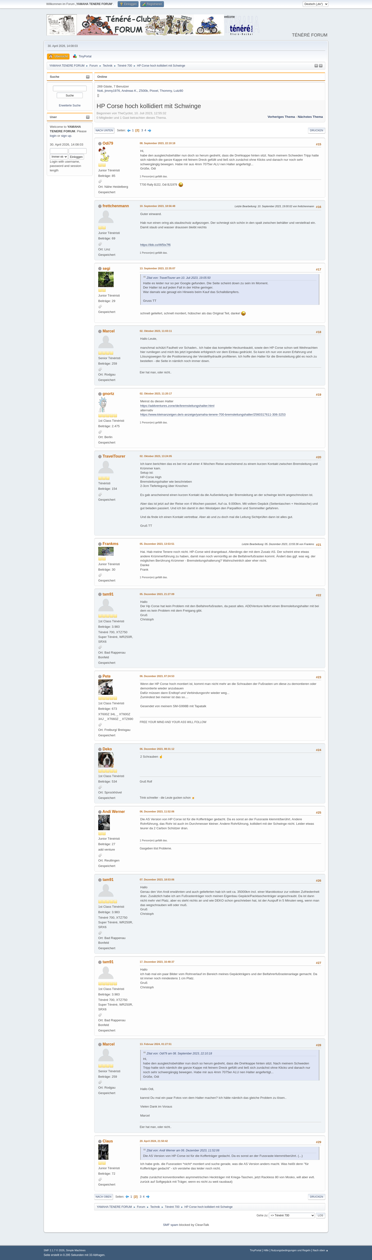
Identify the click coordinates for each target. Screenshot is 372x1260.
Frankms (110, 544)
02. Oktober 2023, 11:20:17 (156, 393)
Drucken (316, 130)
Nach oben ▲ (320, 1250)
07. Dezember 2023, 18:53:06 (157, 879)
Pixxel (154, 90)
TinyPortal (255, 1250)
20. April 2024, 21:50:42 (154, 1141)
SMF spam (170, 1225)
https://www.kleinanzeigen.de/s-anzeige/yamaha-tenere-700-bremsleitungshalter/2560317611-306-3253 (213, 414)
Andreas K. (129, 90)
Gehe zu (261, 1215)
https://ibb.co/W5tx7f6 (155, 245)
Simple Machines (75, 1250)
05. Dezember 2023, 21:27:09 (157, 594)
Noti (100, 90)
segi (106, 268)
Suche (54, 76)
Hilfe (266, 1250)
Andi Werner (113, 812)
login (53, 135)
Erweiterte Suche (69, 105)
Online (102, 76)
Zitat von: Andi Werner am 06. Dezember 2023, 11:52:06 (183, 1150)
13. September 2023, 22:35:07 (157, 268)
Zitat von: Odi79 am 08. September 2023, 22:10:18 (179, 1053)
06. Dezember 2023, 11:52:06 (157, 811)
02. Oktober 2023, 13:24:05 (156, 456)
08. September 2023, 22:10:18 (157, 143)
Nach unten (104, 130)
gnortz (108, 394)
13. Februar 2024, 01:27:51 (156, 1044)
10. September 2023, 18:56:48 (157, 206)
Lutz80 (178, 90)
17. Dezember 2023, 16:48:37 (157, 961)
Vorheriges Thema (281, 117)
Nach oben (104, 1196)
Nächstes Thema (310, 117)
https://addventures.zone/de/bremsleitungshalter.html (177, 406)
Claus (107, 1141)
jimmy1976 (112, 90)
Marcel (108, 331)
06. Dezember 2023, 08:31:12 (157, 748)
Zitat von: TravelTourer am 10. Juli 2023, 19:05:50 (178, 277)
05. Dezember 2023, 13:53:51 (157, 543)
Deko (107, 749)
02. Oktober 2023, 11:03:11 (156, 331)
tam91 (107, 594)
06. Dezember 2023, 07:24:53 (157, 676)
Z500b (143, 90)
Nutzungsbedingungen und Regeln (290, 1250)
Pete (106, 676)
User (53, 117)
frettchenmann (115, 206)
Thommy (166, 90)
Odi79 (107, 143)
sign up (66, 135)
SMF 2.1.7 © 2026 (54, 1250)
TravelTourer (113, 456)
